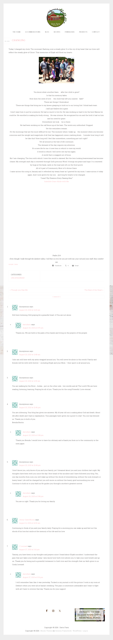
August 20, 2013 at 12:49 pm (30, 467)
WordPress (77, 632)
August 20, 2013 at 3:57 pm (33, 329)
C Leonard (23, 548)
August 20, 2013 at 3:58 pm (33, 437)
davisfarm (27, 326)
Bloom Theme (46, 632)
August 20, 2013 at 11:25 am (29, 312)
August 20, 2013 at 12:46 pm (30, 409)
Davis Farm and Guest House (56, 18)
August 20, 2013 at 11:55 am (29, 383)
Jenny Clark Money (27, 521)
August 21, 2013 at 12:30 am (29, 525)
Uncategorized (17, 279)
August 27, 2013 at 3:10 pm (29, 551)
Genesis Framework (63, 632)
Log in (85, 632)
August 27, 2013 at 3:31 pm (33, 579)
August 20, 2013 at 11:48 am (29, 356)
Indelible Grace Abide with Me (56, 183)
